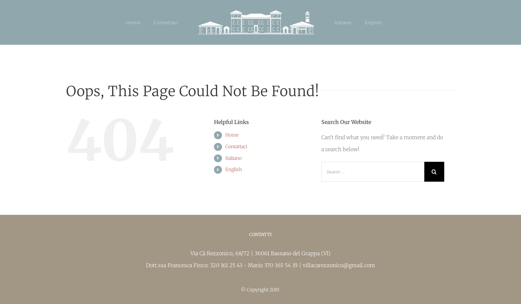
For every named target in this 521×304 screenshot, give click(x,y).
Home (232, 135)
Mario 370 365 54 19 (273, 265)
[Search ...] (372, 172)
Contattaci (236, 147)
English (233, 169)
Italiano (233, 158)
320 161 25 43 (227, 265)
